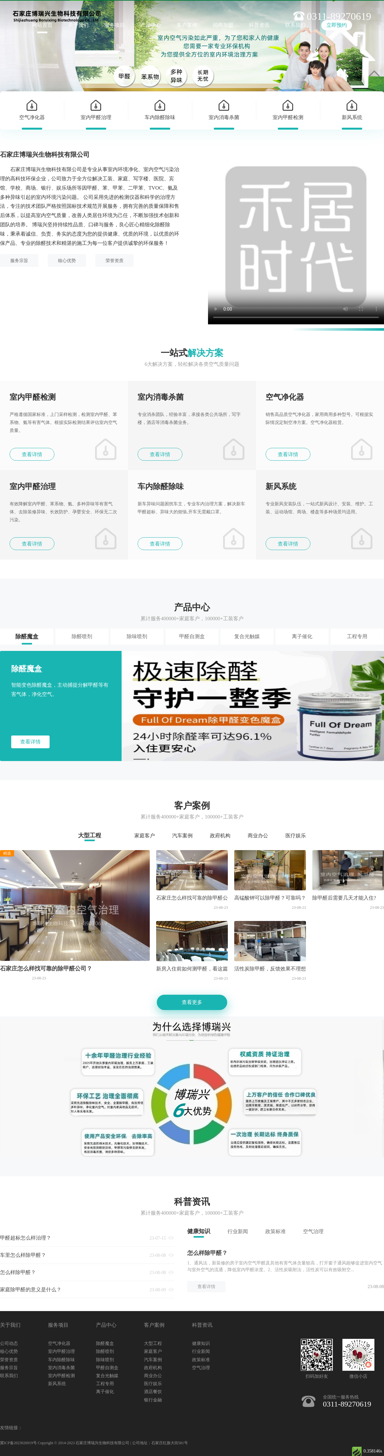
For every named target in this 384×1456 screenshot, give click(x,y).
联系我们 (9, 1375)
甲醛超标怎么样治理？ (25, 1238)
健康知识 (198, 1231)
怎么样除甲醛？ (18, 1272)
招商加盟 (223, 25)
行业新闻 (238, 1231)
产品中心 (150, 25)
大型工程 (89, 835)
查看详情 (32, 454)
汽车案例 (182, 835)
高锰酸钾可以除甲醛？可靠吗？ (270, 898)
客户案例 (187, 25)
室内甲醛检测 (61, 1375)
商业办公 (258, 835)
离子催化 (302, 636)
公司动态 (9, 1343)
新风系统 (57, 1383)
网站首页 (42, 25)
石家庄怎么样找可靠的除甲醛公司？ (46, 968)
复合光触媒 (247, 636)
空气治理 (313, 1231)
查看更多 (192, 1002)
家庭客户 (144, 835)
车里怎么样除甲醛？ (23, 1255)
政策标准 (275, 1231)
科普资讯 (259, 25)
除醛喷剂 (82, 636)
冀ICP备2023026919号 (18, 1443)
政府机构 (220, 835)
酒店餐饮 (153, 1391)
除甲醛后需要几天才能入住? (344, 898)
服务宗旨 (19, 260)
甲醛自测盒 (192, 636)
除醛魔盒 (26, 636)
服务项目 (114, 25)
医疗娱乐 (295, 835)
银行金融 (153, 1400)
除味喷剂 (137, 636)
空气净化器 (59, 1343)
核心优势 (67, 260)
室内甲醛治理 (61, 1351)
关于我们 (78, 25)
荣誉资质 (115, 260)
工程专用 (357, 636)
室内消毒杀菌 (61, 1367)
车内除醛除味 (61, 1359)
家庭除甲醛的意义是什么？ (30, 1289)
